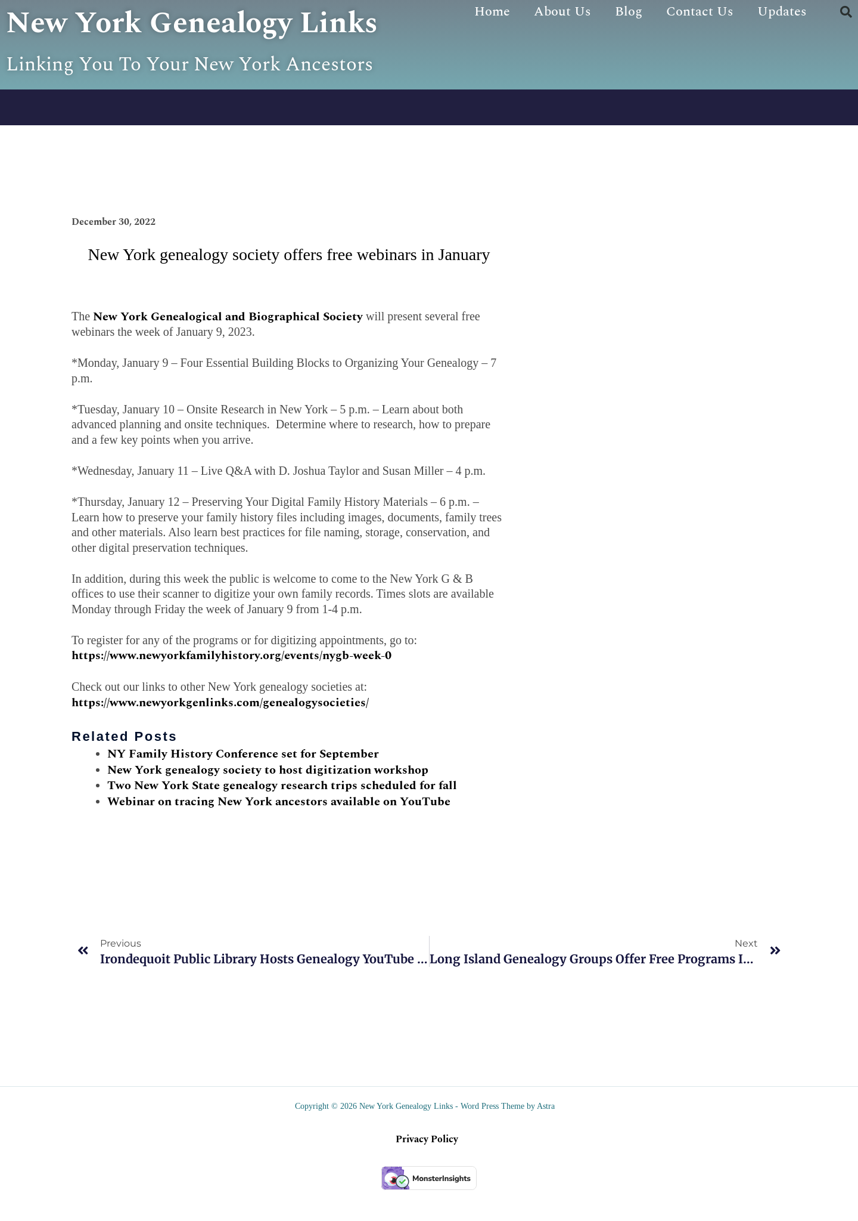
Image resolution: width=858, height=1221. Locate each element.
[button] (846, 12)
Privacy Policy (427, 1171)
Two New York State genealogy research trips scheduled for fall (282, 817)
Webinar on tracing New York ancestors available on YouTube (278, 833)
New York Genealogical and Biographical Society (228, 348)
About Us (562, 11)
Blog (628, 11)
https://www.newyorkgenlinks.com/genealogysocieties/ (220, 734)
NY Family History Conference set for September (243, 785)
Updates (782, 11)
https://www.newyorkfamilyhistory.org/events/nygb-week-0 (231, 687)
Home (492, 11)
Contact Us (699, 11)
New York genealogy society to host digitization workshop (267, 801)
